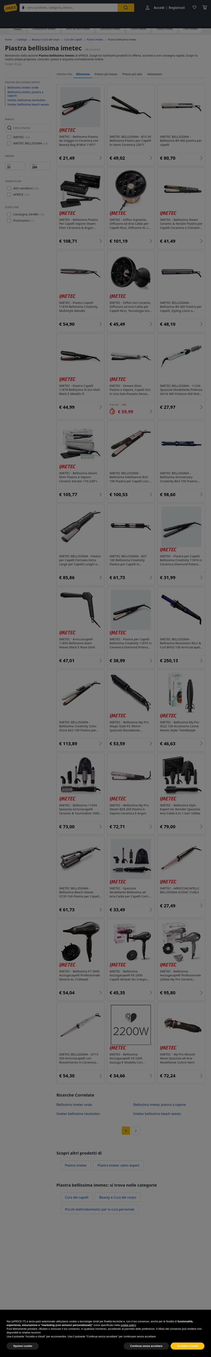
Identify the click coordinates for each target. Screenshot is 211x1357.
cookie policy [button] (128, 1334)
